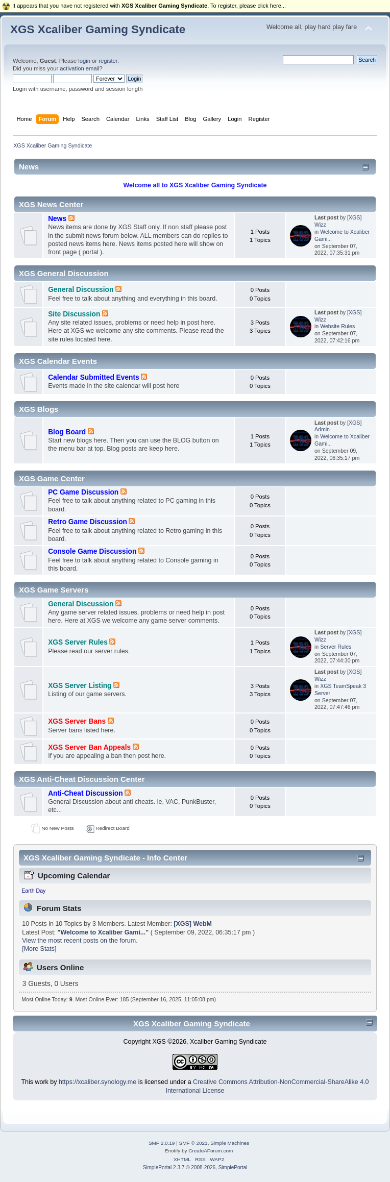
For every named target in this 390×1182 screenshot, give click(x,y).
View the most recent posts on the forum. (79, 940)
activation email (79, 68)
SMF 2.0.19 (162, 1143)
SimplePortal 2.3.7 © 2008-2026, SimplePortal (195, 1167)
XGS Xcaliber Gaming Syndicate (97, 29)
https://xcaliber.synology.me (97, 1082)
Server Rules (335, 647)
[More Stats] (39, 948)
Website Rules (337, 326)
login (84, 61)
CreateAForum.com (210, 1150)
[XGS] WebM (193, 923)
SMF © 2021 (193, 1143)
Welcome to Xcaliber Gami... (102, 932)
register (108, 61)
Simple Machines (229, 1143)
